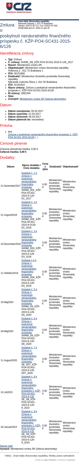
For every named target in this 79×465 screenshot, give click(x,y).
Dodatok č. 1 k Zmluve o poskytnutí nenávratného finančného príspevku (29, 180)
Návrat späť (6, 446)
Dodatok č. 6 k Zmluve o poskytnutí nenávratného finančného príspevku (29, 325)
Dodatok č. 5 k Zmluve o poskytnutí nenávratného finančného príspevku (29, 296)
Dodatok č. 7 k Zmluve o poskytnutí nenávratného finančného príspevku (29, 354)
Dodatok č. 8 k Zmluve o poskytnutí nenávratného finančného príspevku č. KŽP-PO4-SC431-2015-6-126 (31, 386)
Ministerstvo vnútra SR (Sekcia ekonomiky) (43, 99)
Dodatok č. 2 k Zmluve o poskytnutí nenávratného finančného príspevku (29, 209)
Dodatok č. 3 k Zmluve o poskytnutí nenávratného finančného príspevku (29, 238)
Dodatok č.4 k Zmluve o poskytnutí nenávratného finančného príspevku (29, 267)
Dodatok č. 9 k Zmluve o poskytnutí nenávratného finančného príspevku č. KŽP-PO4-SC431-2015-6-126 (31, 421)
